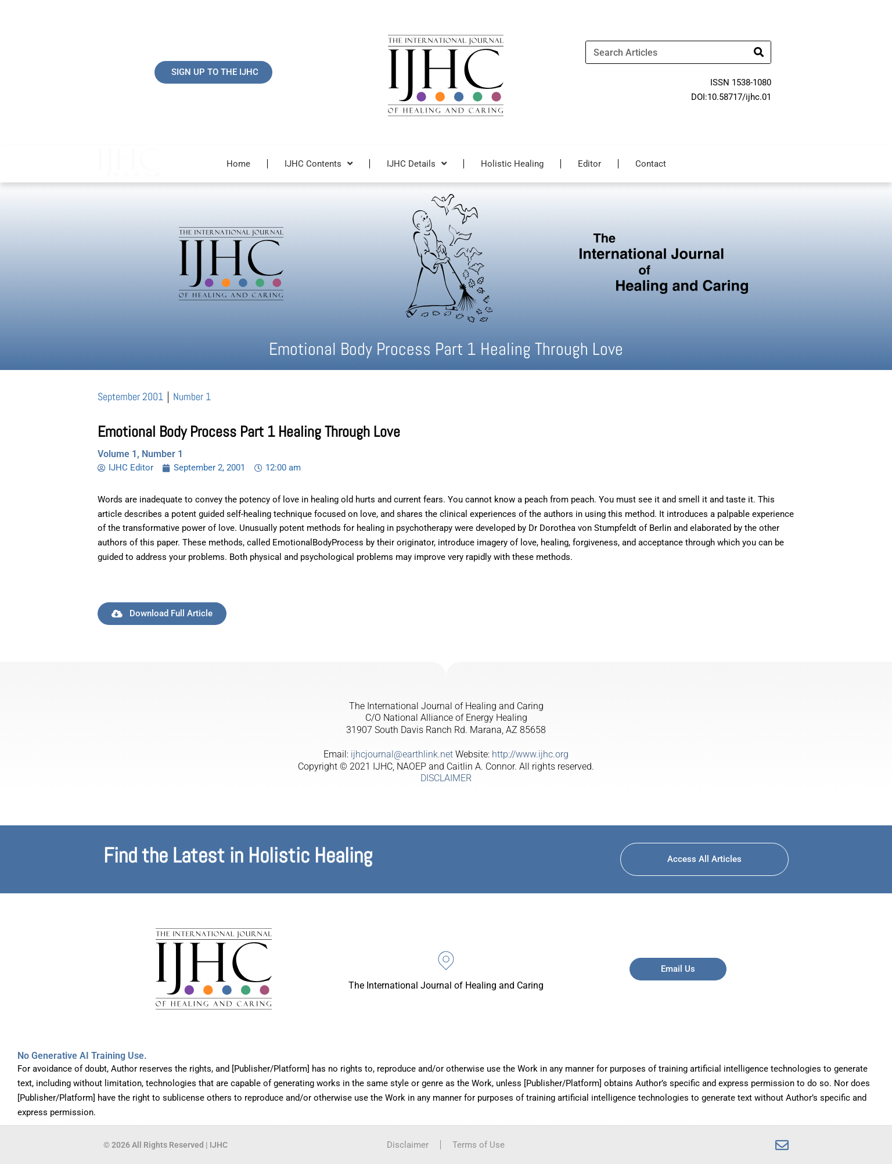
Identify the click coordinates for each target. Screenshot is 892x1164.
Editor (589, 164)
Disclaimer (408, 1145)
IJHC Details (417, 163)
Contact (650, 164)
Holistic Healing (512, 164)
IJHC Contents (319, 163)
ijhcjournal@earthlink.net (402, 754)
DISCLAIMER (446, 778)
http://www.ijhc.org (530, 754)
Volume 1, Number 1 (140, 453)
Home (238, 164)
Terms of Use (478, 1145)
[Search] (759, 52)
